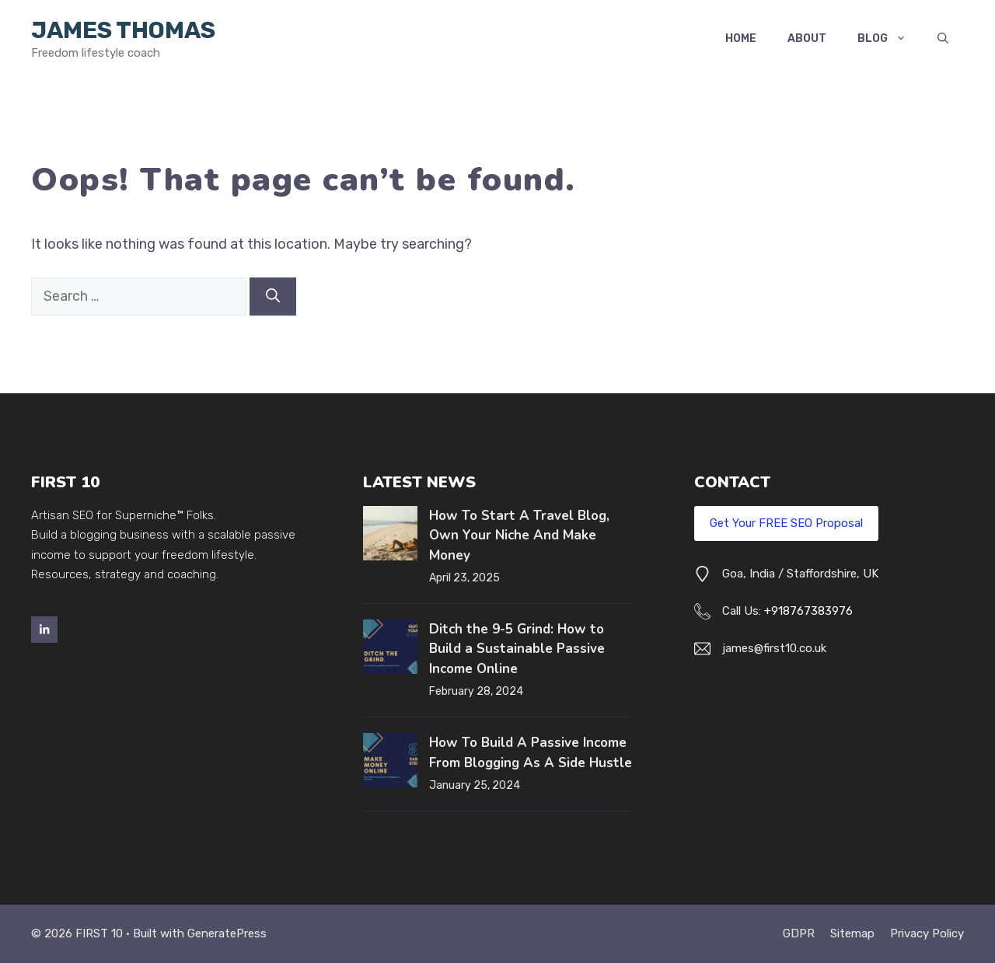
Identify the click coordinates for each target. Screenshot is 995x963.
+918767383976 (808, 611)
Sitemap (852, 933)
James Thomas (123, 30)
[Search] (273, 296)
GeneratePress (227, 933)
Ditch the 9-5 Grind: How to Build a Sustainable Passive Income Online (517, 649)
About (806, 38)
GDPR (799, 933)
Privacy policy (927, 933)
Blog (889, 39)
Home (740, 38)
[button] (943, 39)
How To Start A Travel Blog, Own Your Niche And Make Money (519, 535)
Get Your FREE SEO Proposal (786, 523)
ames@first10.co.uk (775, 648)
